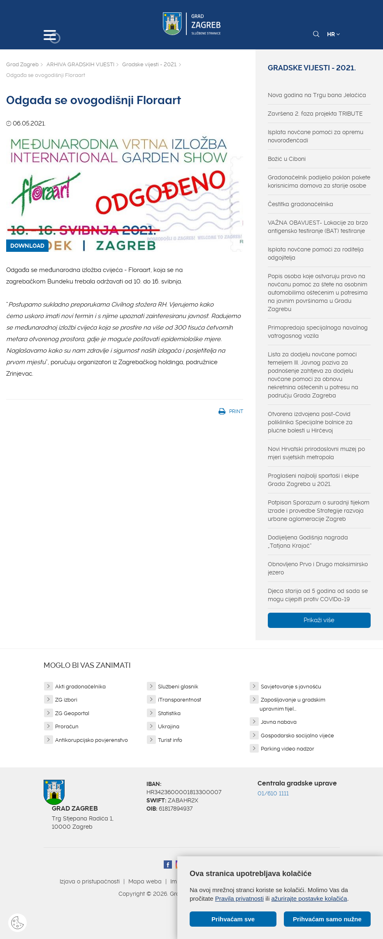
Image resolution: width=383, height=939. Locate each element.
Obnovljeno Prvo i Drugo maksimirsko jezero (318, 568)
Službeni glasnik (178, 686)
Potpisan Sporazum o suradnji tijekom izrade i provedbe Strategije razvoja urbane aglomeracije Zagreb (318, 510)
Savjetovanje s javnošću (291, 686)
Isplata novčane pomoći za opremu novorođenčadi (315, 136)
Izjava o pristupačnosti (90, 881)
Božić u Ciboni (287, 159)
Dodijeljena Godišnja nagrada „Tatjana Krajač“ (308, 541)
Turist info (170, 740)
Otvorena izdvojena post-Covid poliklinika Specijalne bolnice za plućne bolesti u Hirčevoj (310, 422)
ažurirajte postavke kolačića (309, 898)
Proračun (67, 726)
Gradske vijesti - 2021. (149, 64)
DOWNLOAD (27, 245)
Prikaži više (319, 620)
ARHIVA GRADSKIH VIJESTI (80, 64)
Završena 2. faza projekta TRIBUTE (315, 113)
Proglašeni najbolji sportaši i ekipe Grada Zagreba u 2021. (313, 479)
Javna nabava (279, 722)
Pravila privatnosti (239, 898)
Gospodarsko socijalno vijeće (297, 735)
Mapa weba (145, 881)
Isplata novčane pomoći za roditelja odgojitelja (316, 253)
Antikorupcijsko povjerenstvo (91, 740)
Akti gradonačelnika (80, 686)
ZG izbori (66, 700)
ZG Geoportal (72, 713)
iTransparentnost (179, 700)
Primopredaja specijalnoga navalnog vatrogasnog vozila (318, 331)
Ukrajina (168, 726)
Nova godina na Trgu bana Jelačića (317, 95)
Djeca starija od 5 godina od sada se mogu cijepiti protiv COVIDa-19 (318, 595)
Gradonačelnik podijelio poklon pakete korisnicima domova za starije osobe (319, 181)
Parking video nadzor (287, 749)
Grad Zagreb (22, 64)
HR (333, 34)
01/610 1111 (273, 793)
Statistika (169, 713)
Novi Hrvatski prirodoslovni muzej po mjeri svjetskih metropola (316, 453)
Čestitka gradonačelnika (300, 204)
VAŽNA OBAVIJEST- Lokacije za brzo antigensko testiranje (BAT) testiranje (318, 226)
